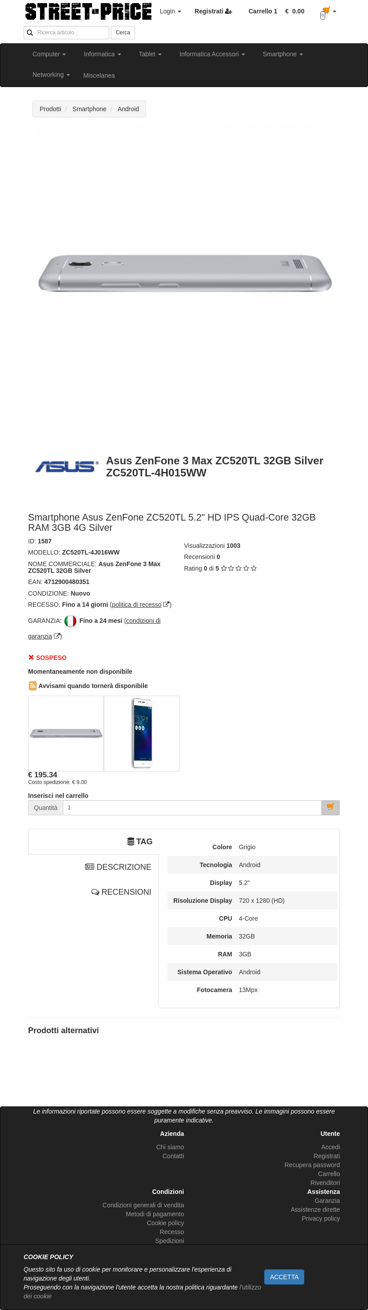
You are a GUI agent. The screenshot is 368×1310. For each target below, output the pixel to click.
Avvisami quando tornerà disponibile (88, 686)
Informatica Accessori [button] (212, 54)
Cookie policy (165, 1223)
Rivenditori (325, 1182)
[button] (293, 11)
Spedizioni (169, 1240)
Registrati (327, 1156)
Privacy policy (321, 1218)
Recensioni (199, 556)
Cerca (123, 32)
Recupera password (312, 1164)
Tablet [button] (150, 54)
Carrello (329, 1173)
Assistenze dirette (315, 1209)
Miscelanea (99, 75)
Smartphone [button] (283, 54)
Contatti (173, 1156)
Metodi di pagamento (155, 1214)
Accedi (330, 1147)
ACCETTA (284, 1277)
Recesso (172, 1231)
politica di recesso (136, 604)
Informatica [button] (102, 54)
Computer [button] (49, 54)
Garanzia (327, 1200)
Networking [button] (51, 74)
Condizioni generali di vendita (143, 1205)
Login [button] (170, 11)
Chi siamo (170, 1147)
